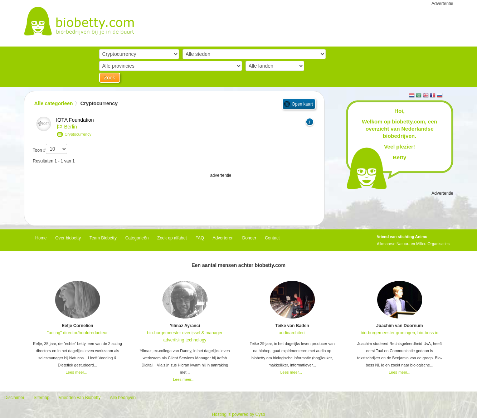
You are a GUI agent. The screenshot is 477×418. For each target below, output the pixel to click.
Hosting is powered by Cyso (238, 414)
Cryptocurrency (78, 134)
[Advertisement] (174, 197)
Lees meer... (76, 372)
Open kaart (302, 104)
